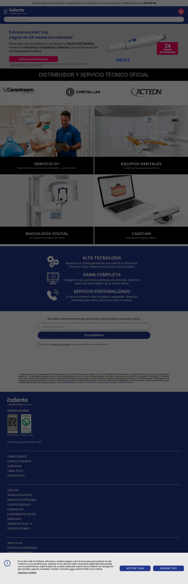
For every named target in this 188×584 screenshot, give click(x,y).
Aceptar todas (135, 568)
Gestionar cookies (27, 572)
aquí (72, 569)
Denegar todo (168, 568)
